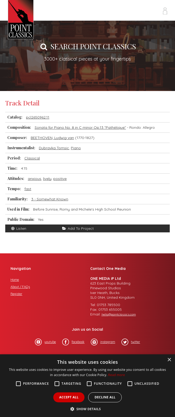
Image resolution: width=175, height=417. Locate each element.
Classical (32, 158)
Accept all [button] (69, 397)
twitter (130, 342)
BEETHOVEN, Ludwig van (52, 137)
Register (16, 294)
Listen (18, 228)
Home (14, 280)
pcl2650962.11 (37, 117)
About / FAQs (20, 287)
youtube (45, 342)
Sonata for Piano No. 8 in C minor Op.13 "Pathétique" (80, 127)
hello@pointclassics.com (119, 314)
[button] (87, 408)
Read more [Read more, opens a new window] (116, 375)
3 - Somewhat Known (49, 199)
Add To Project (78, 228)
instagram (103, 342)
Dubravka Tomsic (54, 148)
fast (27, 188)
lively (47, 178)
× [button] (169, 360)
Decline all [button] (104, 397)
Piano (76, 148)
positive (60, 178)
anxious (34, 178)
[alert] (87, 385)
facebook (73, 342)
